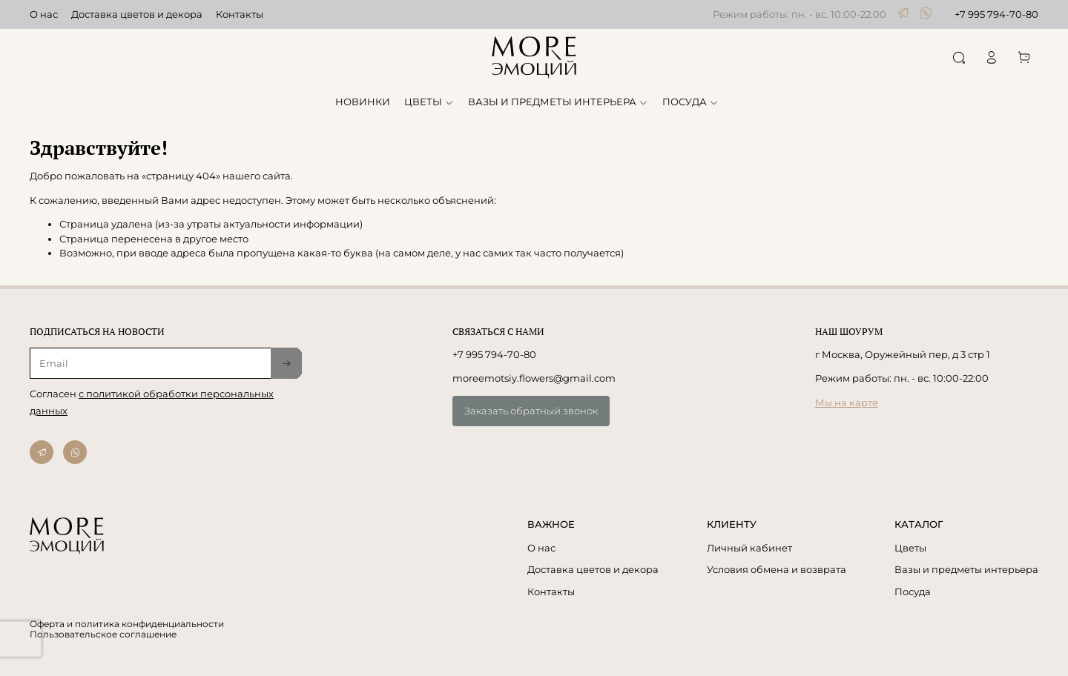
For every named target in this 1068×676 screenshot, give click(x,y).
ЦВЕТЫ (429, 101)
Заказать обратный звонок (531, 411)
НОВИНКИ (362, 101)
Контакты (239, 14)
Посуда (912, 591)
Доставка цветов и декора (136, 14)
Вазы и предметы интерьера (966, 569)
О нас (44, 14)
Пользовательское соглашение (103, 634)
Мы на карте (846, 402)
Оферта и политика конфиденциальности (127, 624)
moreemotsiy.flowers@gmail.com (534, 378)
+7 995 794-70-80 (996, 14)
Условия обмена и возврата (776, 569)
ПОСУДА (690, 101)
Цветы (910, 548)
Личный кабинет (749, 548)
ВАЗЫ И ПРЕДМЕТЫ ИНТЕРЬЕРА (558, 101)
